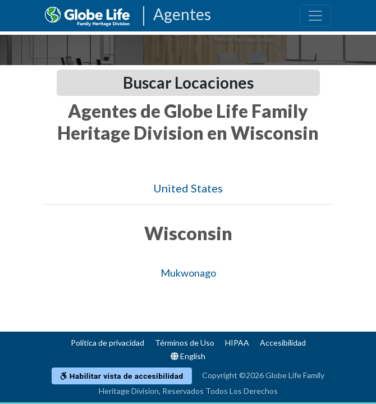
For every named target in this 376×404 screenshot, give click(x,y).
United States (188, 188)
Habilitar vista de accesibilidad (121, 375)
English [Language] (188, 356)
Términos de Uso (184, 342)
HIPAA (237, 342)
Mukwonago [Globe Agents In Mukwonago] (188, 273)
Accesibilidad (283, 342)
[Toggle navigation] (315, 15)
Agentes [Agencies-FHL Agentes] (182, 15)
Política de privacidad (107, 342)
